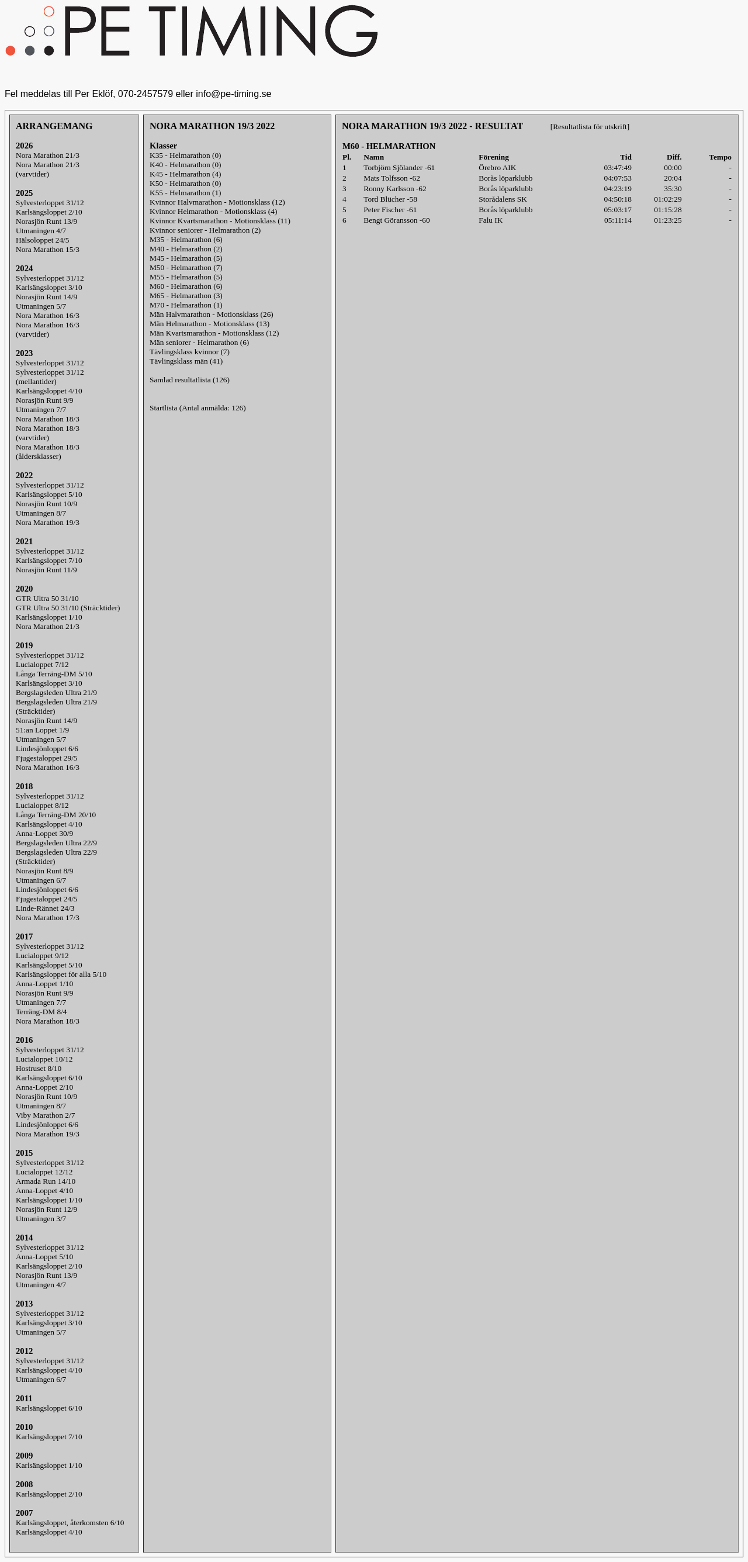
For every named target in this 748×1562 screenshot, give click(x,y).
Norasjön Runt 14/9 (46, 296)
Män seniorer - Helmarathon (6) (199, 342)
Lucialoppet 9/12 (42, 955)
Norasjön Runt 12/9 (46, 1209)
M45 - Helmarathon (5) (186, 258)
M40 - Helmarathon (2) (186, 248)
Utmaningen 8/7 (41, 513)
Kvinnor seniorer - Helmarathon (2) (205, 230)
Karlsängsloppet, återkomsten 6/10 (70, 1522)
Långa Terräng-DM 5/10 (54, 673)
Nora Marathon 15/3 (47, 249)
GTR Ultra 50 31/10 (47, 598)
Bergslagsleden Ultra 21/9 (56, 692)
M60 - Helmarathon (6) (186, 286)
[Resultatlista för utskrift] (589, 126)
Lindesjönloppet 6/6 (47, 748)
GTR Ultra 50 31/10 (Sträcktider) (68, 607)
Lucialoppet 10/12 (44, 1059)
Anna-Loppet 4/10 (44, 1190)
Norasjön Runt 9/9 (44, 400)
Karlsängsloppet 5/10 (49, 494)
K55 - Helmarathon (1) (185, 192)
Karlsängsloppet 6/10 (49, 1077)
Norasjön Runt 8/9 (44, 870)
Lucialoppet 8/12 (42, 805)
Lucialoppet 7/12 (42, 664)
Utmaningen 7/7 (41, 409)
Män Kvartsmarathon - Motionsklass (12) (214, 333)
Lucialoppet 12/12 (44, 1171)
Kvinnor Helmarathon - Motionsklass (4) (213, 211)
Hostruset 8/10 (38, 1068)
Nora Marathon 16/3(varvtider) (47, 329)
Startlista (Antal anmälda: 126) (198, 407)
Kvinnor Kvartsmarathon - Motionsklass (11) (220, 220)
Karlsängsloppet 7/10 (49, 560)
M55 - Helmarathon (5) (186, 276)
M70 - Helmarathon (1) (186, 304)
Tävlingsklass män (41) (186, 361)
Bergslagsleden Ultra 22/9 (56, 842)
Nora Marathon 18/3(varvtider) (47, 433)
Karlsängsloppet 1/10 (49, 617)
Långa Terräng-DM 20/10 (56, 814)
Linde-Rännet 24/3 (45, 908)
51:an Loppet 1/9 (42, 729)
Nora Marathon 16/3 (47, 315)
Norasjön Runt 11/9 (46, 569)
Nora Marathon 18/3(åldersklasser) (47, 452)
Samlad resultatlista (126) (190, 379)
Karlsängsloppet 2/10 (49, 212)
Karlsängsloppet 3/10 (49, 287)
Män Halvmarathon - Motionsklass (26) (211, 314)
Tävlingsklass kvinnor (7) (190, 351)
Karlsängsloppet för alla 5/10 (61, 974)
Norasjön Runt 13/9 (46, 221)
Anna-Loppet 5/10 (44, 1256)
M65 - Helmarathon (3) (186, 295)
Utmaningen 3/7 (41, 1218)
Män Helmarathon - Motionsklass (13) (209, 323)
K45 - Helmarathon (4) (185, 174)
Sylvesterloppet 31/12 (50, 202)
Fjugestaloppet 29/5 (47, 758)
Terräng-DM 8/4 (41, 1011)
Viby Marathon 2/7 (45, 1115)
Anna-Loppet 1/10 (44, 983)
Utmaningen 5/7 (41, 306)
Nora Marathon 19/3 (47, 522)
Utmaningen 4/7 (41, 230)
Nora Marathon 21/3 (47, 155)
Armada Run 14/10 (45, 1181)
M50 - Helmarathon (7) (186, 267)
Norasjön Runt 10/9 (46, 503)
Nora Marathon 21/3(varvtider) (47, 169)
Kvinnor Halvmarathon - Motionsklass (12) (217, 202)
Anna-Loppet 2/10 (44, 1087)
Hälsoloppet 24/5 (42, 240)
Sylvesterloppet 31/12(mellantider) (50, 377)
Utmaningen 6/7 (41, 880)
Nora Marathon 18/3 (47, 418)
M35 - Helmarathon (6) (186, 239)
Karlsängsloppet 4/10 (49, 390)
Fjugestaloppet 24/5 (47, 898)
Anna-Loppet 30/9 (44, 833)
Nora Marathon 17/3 (47, 917)
